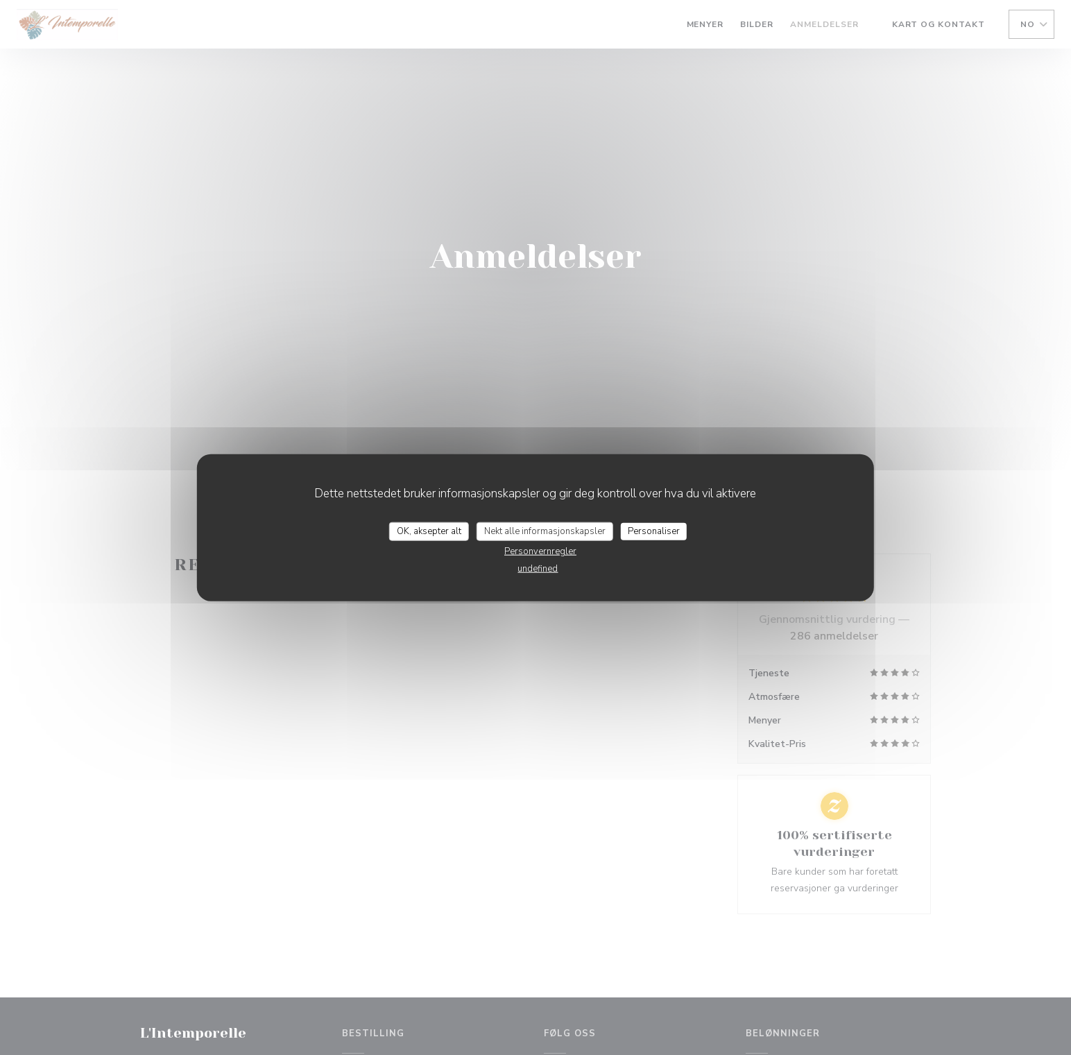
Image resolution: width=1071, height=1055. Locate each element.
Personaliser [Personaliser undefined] (654, 530)
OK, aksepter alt (429, 530)
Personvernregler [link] (540, 551)
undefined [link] (537, 569)
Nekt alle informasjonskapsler (545, 530)
